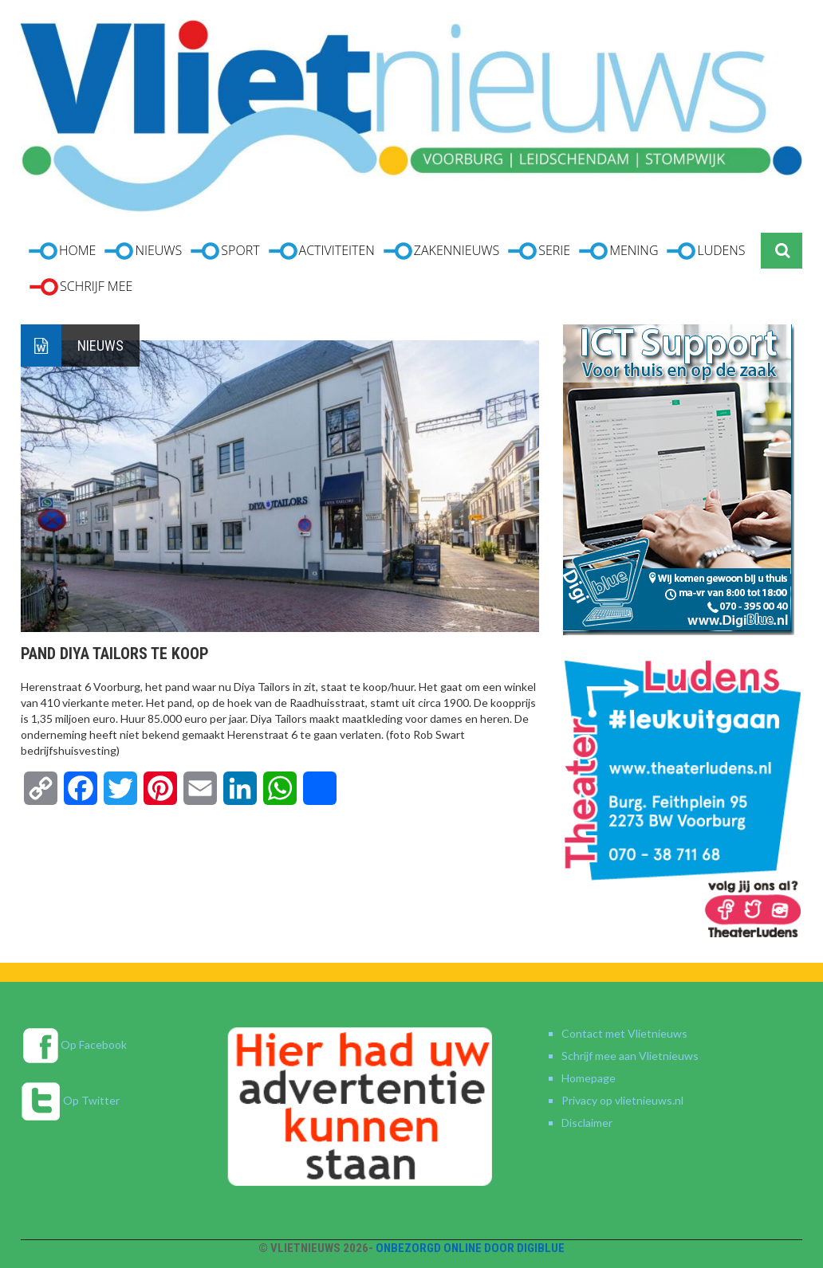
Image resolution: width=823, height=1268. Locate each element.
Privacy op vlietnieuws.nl (622, 1100)
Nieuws (100, 345)
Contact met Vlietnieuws (624, 1033)
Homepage (588, 1078)
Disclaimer (586, 1122)
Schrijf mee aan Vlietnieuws (630, 1055)
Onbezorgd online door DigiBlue (470, 1248)
